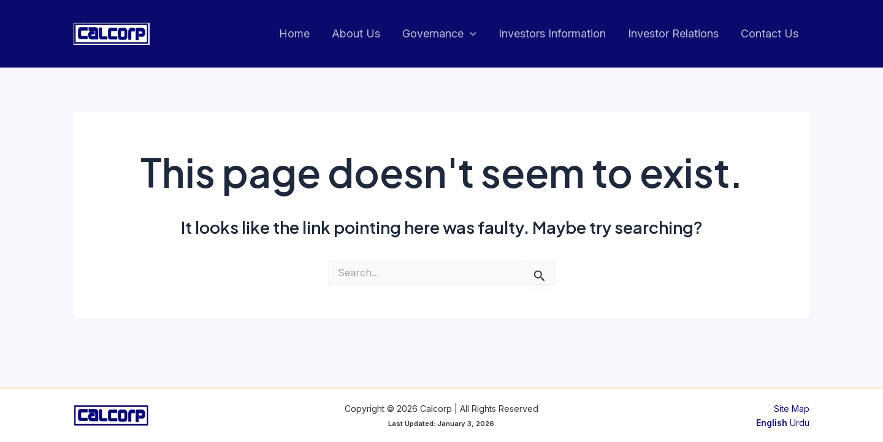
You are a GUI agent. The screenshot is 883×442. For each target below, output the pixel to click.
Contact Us (769, 33)
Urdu (799, 422)
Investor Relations (673, 33)
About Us (356, 33)
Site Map (791, 408)
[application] (470, 34)
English (771, 422)
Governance (439, 34)
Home (294, 33)
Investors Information (552, 33)
